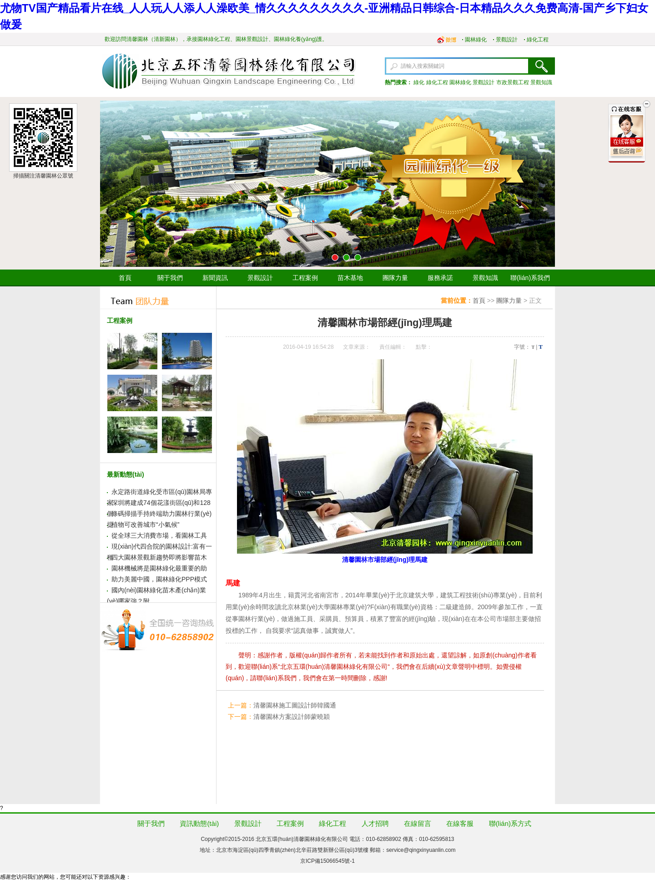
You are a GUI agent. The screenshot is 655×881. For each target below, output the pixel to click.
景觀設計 (507, 39)
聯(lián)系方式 (510, 823)
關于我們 (170, 277)
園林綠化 (476, 39)
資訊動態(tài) (199, 823)
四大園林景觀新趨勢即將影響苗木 (159, 557)
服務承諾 (440, 277)
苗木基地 (350, 277)
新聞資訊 (215, 277)
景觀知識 (541, 82)
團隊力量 (395, 277)
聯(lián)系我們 (530, 277)
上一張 (110, 184)
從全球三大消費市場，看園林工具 (159, 535)
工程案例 (305, 277)
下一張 (545, 184)
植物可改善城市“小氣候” (145, 524)
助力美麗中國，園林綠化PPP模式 (159, 579)
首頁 (125, 277)
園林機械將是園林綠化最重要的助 (159, 568)
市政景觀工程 (512, 82)
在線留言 (417, 823)
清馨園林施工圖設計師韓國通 (294, 705)
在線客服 (460, 823)
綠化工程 (538, 39)
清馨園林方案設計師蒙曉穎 (291, 716)
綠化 (418, 82)
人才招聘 (375, 823)
